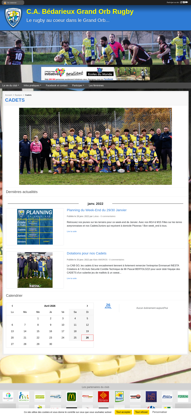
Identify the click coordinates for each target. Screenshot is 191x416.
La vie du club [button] (9, 85)
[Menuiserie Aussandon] (39, 396)
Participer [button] (77, 85)
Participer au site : (177, 2)
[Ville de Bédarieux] (24, 396)
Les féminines (96, 85)
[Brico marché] (87, 396)
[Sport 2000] (135, 396)
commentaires (108, 216)
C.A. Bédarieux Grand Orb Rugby (80, 11)
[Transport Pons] (55, 396)
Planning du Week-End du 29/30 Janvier (97, 210)
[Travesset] (8, 396)
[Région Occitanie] (103, 396)
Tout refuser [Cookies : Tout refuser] (141, 412)
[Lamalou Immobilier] (151, 396)
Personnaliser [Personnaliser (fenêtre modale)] (160, 412)
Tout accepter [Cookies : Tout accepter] (123, 412)
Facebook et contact (56, 85)
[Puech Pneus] (167, 396)
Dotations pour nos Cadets (86, 253)
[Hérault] (119, 396)
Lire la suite (72, 231)
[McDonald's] (71, 396)
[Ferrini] (183, 396)
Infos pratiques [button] (31, 85)
